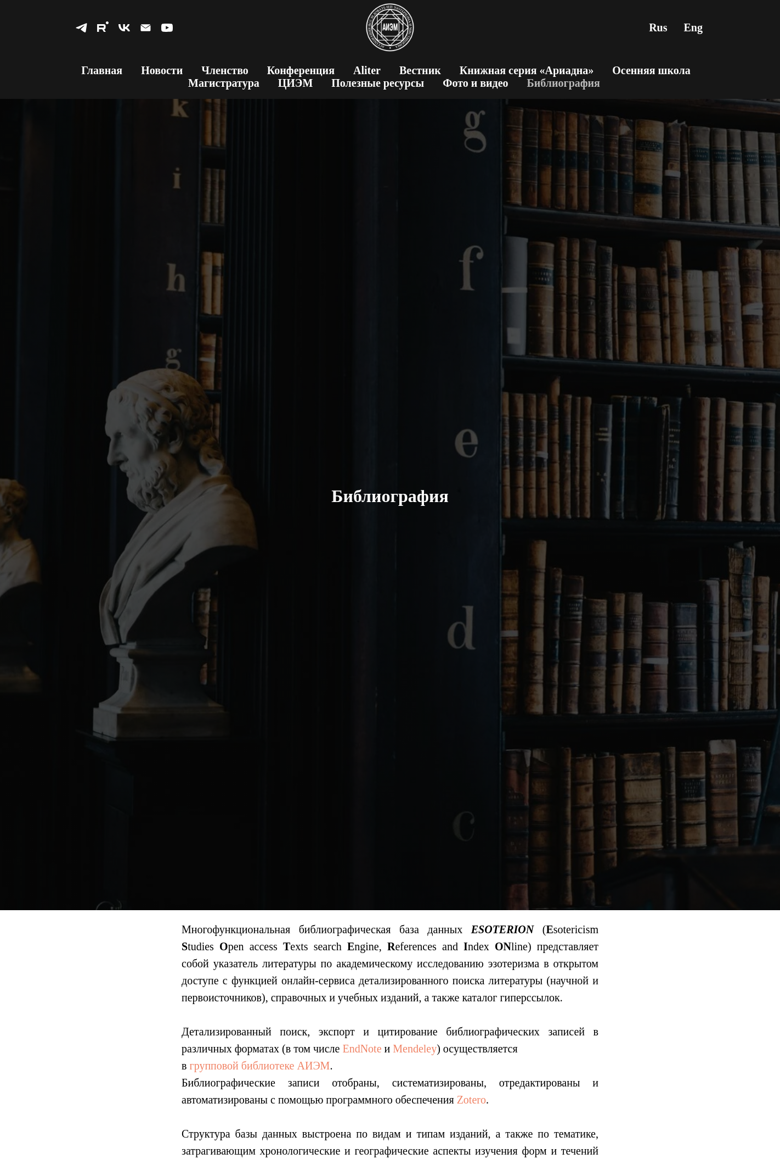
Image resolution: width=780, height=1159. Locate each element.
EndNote (361, 1049)
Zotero (471, 1100)
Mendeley (415, 1049)
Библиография (563, 83)
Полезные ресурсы (377, 83)
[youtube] (167, 28)
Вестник (420, 70)
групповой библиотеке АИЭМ (259, 1066)
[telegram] (81, 28)
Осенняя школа (651, 70)
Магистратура (223, 83)
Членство (224, 70)
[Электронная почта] (145, 28)
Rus (658, 27)
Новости (162, 70)
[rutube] (103, 28)
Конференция (301, 70)
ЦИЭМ (295, 83)
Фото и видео (475, 83)
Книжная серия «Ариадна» (527, 70)
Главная (101, 70)
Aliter (367, 70)
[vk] (124, 28)
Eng (693, 27)
